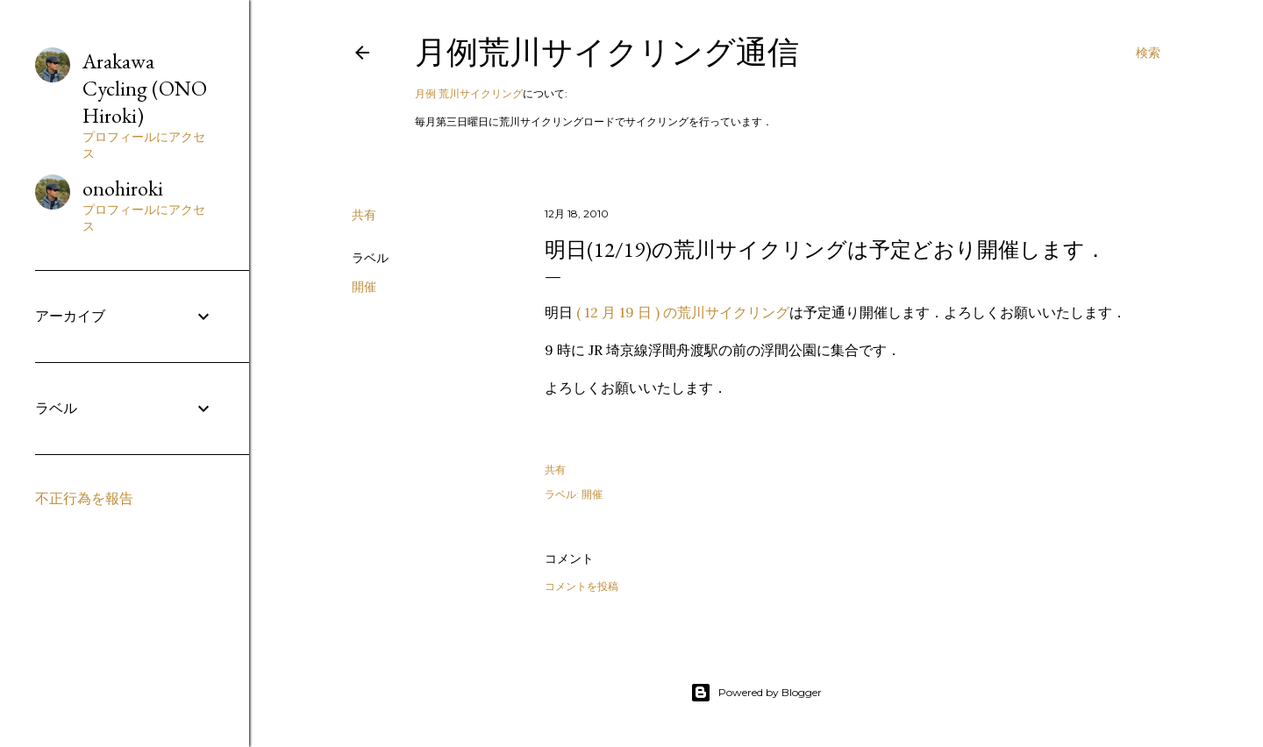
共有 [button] (364, 215)
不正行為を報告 (84, 498)
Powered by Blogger (756, 692)
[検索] (1148, 53)
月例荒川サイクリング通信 (607, 52)
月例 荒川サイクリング (469, 93)
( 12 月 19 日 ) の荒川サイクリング (682, 312)
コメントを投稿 (581, 586)
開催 (364, 287)
